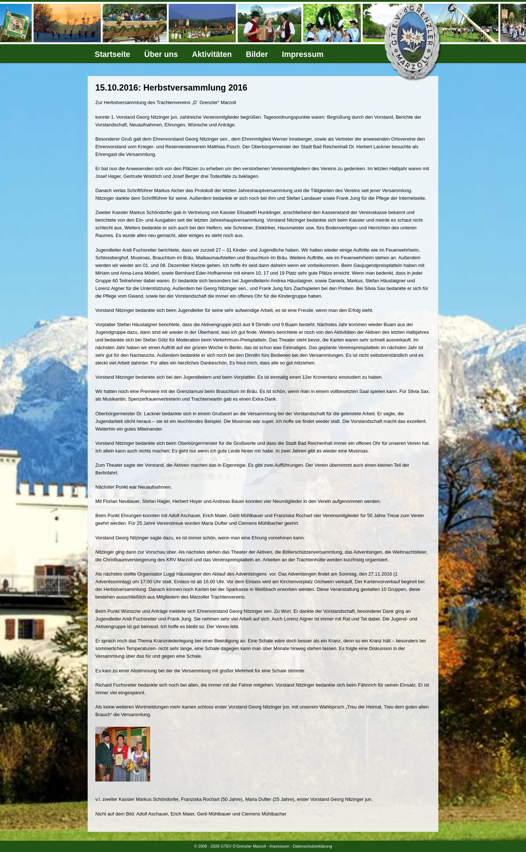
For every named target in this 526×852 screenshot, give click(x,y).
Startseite (112, 54)
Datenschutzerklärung (312, 846)
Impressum (303, 54)
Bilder (257, 54)
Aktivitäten (212, 54)
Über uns (161, 54)
